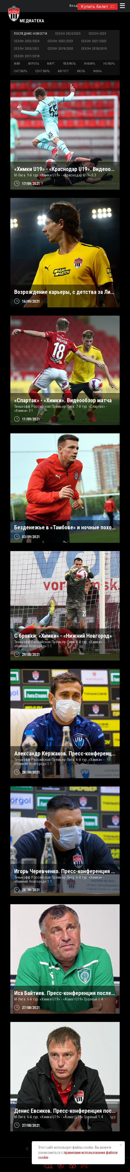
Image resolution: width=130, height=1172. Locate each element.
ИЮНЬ (97, 71)
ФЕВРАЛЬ (69, 63)
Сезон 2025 (97, 33)
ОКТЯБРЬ (20, 71)
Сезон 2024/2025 (68, 33)
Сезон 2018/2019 (94, 48)
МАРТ (51, 63)
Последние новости (30, 33)
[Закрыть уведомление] (121, 1145)
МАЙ (17, 63)
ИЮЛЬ (81, 71)
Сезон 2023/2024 (27, 41)
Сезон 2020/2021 (27, 48)
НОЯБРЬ (109, 63)
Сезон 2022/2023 (60, 41)
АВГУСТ (63, 71)
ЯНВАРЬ (89, 63)
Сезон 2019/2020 (60, 48)
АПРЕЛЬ (33, 63)
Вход (74, 6)
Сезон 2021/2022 (94, 41)
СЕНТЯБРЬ (42, 71)
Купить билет (97, 6)
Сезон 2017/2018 (27, 56)
